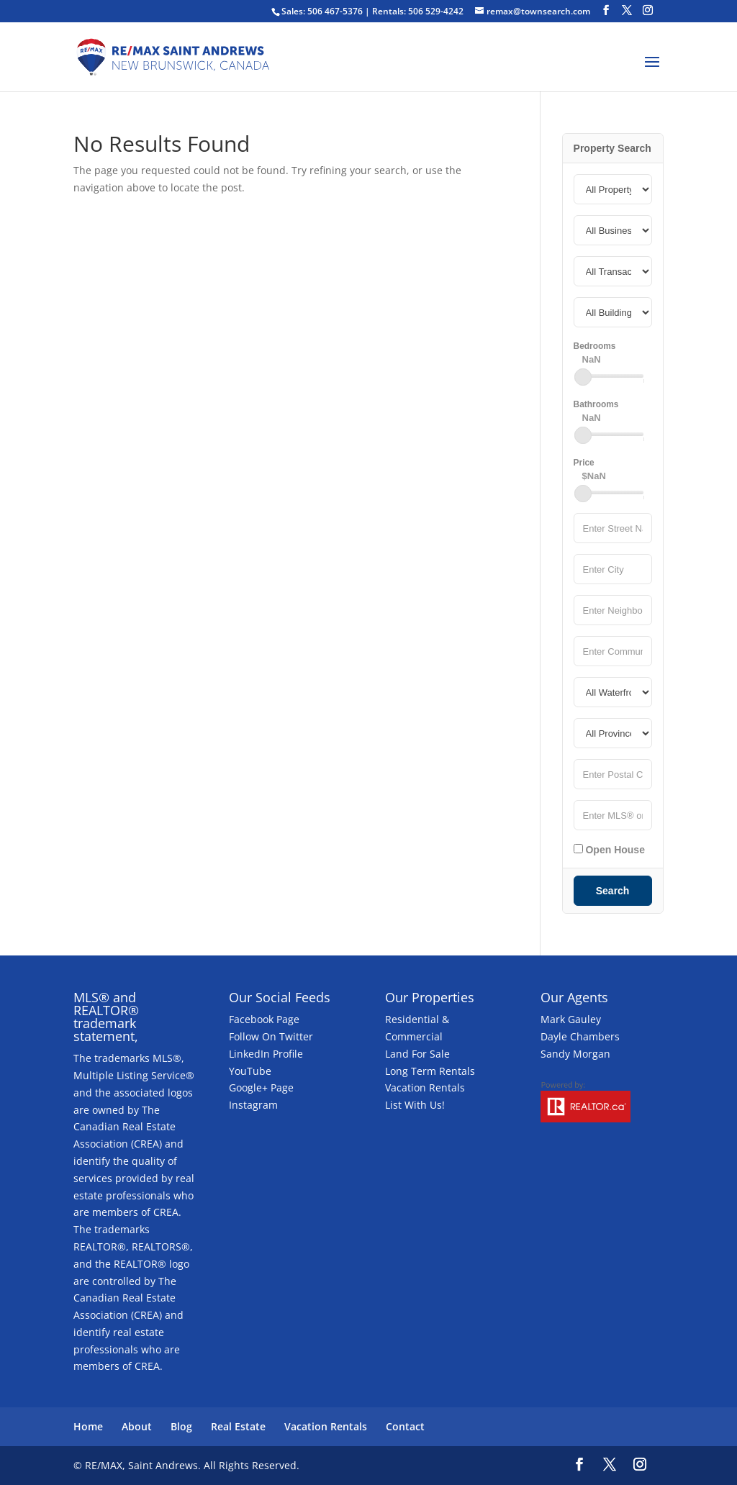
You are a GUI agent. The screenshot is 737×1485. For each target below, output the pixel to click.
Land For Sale (417, 1054)
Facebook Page (264, 1019)
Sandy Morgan (575, 1054)
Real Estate (238, 1426)
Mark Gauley (571, 1019)
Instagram (253, 1105)
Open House (609, 849)
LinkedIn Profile (266, 1054)
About (137, 1426)
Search (613, 890)
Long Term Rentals (430, 1071)
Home (88, 1426)
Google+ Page (261, 1087)
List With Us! (415, 1105)
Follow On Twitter (271, 1036)
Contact (405, 1426)
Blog (181, 1426)
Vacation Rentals (425, 1087)
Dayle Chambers (580, 1036)
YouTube (250, 1071)
